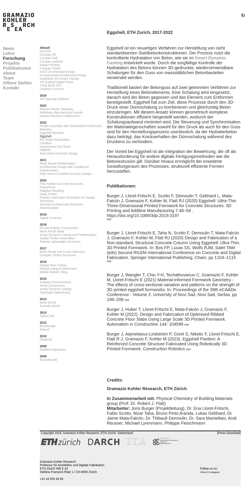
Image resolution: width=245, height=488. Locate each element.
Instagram (214, 472)
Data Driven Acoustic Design (59, 153)
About (9, 73)
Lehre (9, 53)
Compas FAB (48, 58)
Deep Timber (48, 194)
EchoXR (45, 51)
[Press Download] (229, 433)
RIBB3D (45, 150)
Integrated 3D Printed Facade (59, 78)
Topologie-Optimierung (55, 292)
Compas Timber (50, 68)
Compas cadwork (51, 61)
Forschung (14, 58)
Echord (44, 329)
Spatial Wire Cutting (53, 265)
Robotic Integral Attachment (58, 268)
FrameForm (47, 187)
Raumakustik (48, 359)
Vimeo (203, 472)
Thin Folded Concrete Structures (61, 184)
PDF (109, 219)
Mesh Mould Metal (52, 231)
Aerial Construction (52, 285)
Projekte (11, 63)
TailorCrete (47, 316)
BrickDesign (48, 326)
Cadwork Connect (52, 89)
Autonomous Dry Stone (55, 146)
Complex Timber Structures (58, 255)
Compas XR (48, 54)
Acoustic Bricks (50, 306)
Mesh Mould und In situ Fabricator (62, 251)
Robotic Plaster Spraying (56, 109)
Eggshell (45, 136)
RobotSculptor (49, 208)
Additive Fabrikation (53, 349)
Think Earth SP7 (51, 85)
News (8, 48)
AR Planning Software (54, 99)
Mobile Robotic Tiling (53, 272)
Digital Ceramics (51, 218)
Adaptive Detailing (52, 190)
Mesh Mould (48, 302)
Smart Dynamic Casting (55, 289)
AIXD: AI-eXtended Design (57, 71)
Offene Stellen (17, 83)
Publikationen (17, 68)
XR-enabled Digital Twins (56, 82)
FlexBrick (46, 339)
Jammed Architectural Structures (61, 204)
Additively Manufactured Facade (61, 112)
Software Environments (55, 282)
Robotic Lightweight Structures (60, 241)
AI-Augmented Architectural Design (63, 75)
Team (8, 78)
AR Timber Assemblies (55, 139)
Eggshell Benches (52, 133)
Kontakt (11, 87)
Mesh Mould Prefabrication (58, 163)
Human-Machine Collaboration (60, 116)
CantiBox (46, 143)
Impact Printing (50, 65)
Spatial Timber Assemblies (57, 238)
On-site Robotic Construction (59, 228)
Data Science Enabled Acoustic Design (66, 173)
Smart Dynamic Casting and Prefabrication (68, 235)
